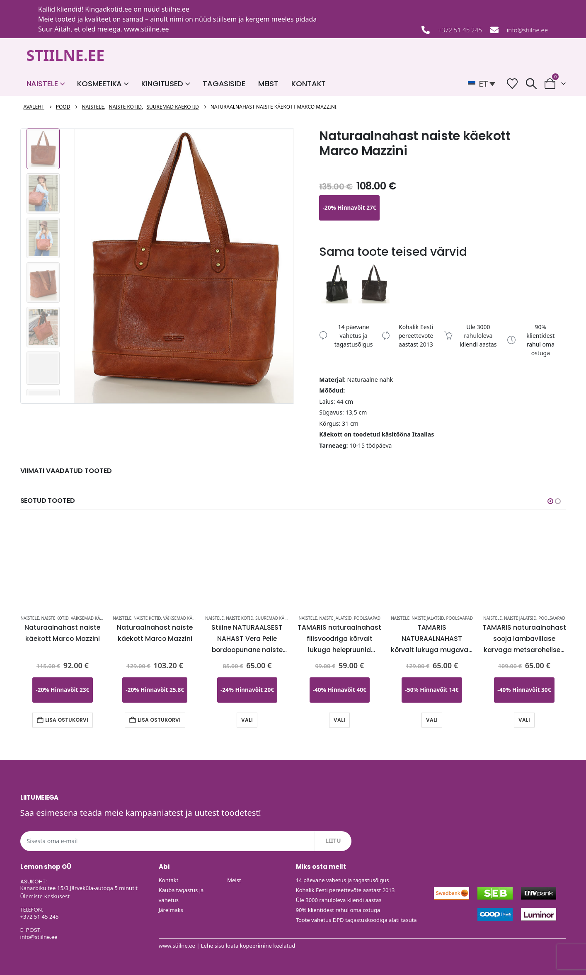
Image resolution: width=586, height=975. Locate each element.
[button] (483, 83)
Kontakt (308, 83)
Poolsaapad (367, 618)
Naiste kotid (55, 618)
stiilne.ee (175, 9)
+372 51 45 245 (460, 30)
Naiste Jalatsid (335, 618)
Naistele (42, 83)
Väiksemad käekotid (93, 618)
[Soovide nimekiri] (512, 83)
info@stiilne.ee (527, 30)
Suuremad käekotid (277, 618)
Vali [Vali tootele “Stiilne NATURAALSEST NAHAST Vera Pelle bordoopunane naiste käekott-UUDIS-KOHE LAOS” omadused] (247, 719)
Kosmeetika (99, 83)
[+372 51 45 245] (425, 30)
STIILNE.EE (66, 55)
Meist (268, 83)
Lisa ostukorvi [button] (66, 719)
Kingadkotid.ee (108, 9)
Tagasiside (224, 83)
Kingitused (162, 83)
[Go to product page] (62, 560)
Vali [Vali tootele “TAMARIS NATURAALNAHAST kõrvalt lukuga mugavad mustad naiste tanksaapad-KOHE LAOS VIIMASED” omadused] (432, 719)
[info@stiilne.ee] (494, 30)
